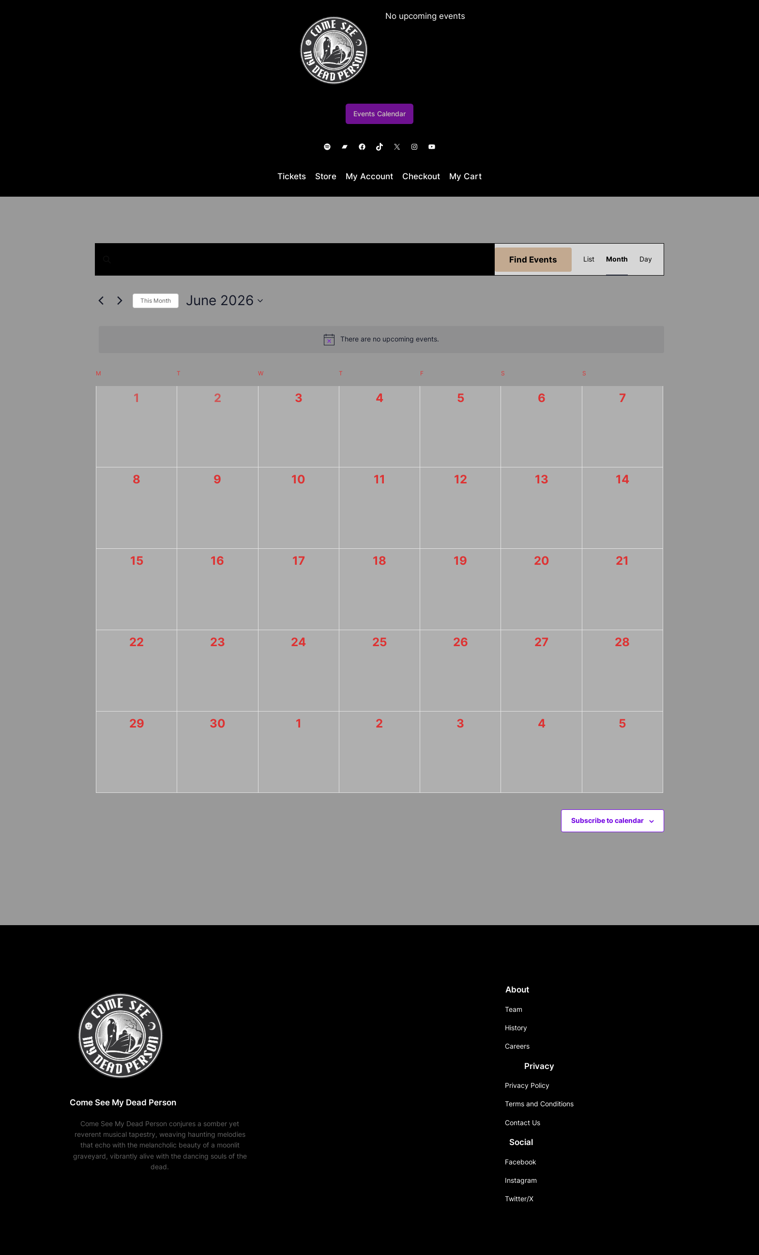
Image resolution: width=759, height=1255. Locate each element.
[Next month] (119, 301)
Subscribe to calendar (607, 820)
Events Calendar (379, 113)
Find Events (533, 259)
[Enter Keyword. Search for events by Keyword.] (295, 259)
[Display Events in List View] (588, 259)
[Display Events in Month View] (617, 259)
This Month (155, 300)
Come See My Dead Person (123, 1102)
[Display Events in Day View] (645, 259)
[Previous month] (100, 301)
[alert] (381, 339)
